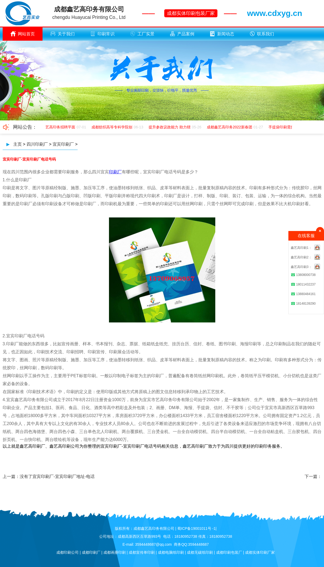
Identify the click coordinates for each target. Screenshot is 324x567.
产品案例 (182, 33)
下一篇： (313, 476)
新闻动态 (222, 33)
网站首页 (22, 33)
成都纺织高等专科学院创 (112, 127)
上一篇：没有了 (17, 476)
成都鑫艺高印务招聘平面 (55, 127)
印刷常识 (102, 33)
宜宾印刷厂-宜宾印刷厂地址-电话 (63, 476)
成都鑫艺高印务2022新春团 (230, 127)
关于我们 (62, 33)
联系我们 (262, 33)
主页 (17, 144)
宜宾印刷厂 (63, 144)
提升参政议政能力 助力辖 (171, 127)
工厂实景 (142, 33)
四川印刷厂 (37, 144)
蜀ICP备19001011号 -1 (196, 528)
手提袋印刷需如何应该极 (290, 127)
